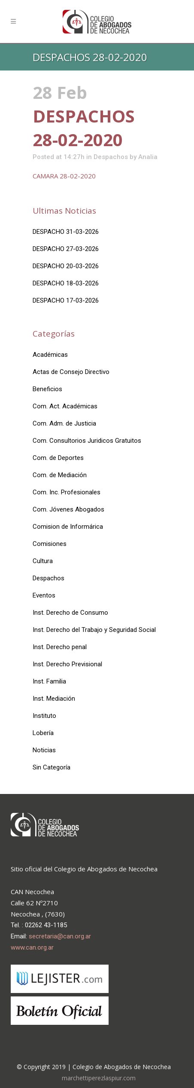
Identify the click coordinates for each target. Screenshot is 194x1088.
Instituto (44, 716)
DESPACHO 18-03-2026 (66, 283)
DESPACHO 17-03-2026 (66, 300)
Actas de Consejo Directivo (71, 372)
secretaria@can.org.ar (60, 936)
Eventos (44, 595)
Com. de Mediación (60, 475)
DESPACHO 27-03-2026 (66, 249)
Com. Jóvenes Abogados (68, 509)
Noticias (44, 750)
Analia (148, 157)
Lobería (43, 733)
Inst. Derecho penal (60, 647)
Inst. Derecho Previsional (67, 664)
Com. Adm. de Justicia (64, 423)
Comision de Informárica (68, 526)
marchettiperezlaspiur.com (99, 1078)
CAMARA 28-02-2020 (64, 176)
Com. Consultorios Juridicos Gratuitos (87, 440)
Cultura (43, 561)
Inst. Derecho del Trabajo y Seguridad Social (94, 630)
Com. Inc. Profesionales (66, 492)
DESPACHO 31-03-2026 (66, 232)
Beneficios (47, 389)
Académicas (50, 355)
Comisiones (50, 544)
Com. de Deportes (58, 458)
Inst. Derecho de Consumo (70, 612)
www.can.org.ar (32, 947)
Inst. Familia (49, 681)
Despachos (111, 157)
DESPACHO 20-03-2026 (66, 266)
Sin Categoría (51, 767)
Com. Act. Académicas (65, 406)
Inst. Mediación (54, 698)
